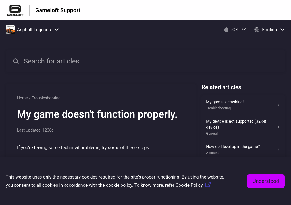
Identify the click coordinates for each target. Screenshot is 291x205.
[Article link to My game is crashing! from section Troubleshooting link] (243, 104)
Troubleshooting (46, 98)
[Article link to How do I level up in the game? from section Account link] (243, 149)
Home (22, 98)
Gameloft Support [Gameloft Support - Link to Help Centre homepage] (57, 10)
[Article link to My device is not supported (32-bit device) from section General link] (243, 127)
